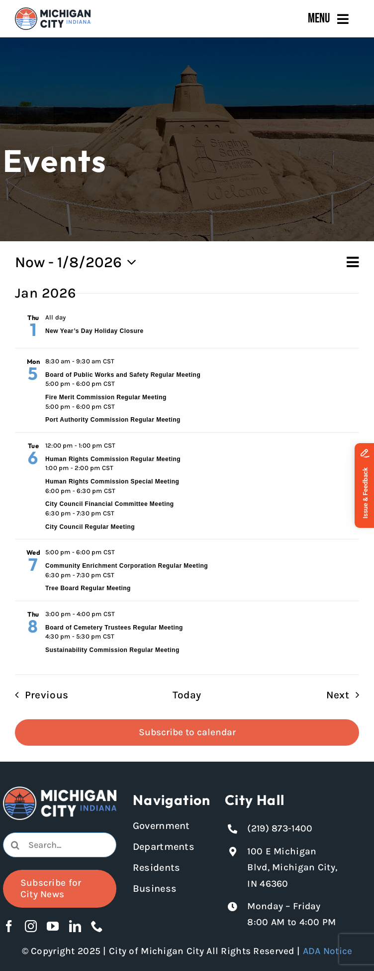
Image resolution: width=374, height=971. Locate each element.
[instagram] (31, 926)
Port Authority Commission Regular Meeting (113, 419)
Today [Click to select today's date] (187, 695)
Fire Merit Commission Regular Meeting (106, 397)
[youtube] (53, 926)
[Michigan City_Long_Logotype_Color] (53, 11)
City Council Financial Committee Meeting (109, 503)
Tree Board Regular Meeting (88, 588)
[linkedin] (75, 926)
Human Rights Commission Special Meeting (112, 481)
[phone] (97, 926)
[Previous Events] (38, 695)
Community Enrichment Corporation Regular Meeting (126, 565)
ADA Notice (328, 951)
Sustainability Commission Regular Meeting (112, 650)
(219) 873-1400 (279, 828)
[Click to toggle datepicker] (78, 262)
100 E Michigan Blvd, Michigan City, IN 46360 (292, 867)
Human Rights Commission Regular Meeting (113, 459)
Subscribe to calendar (187, 732)
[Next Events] (346, 695)
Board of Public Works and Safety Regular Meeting (122, 374)
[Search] (15, 844)
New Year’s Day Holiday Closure (94, 330)
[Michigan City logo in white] (59, 791)
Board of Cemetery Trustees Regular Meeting (114, 627)
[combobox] (59, 844)
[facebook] (9, 926)
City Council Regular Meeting (90, 526)
